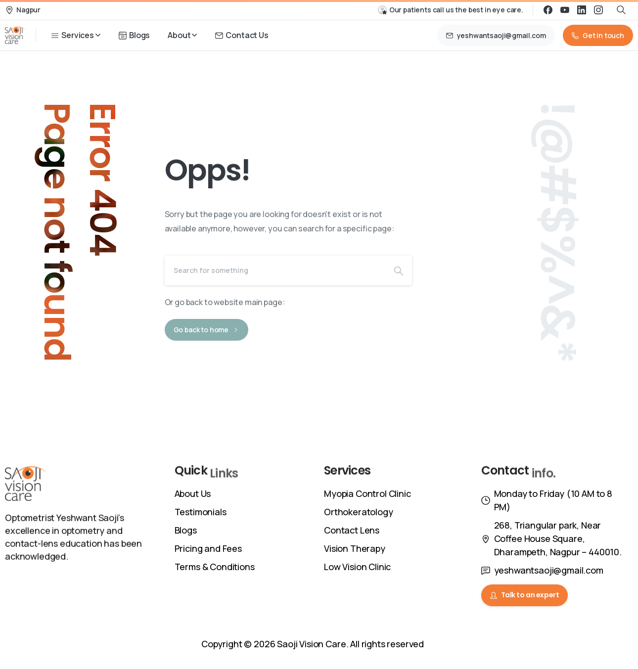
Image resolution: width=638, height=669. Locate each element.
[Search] (275, 270)
